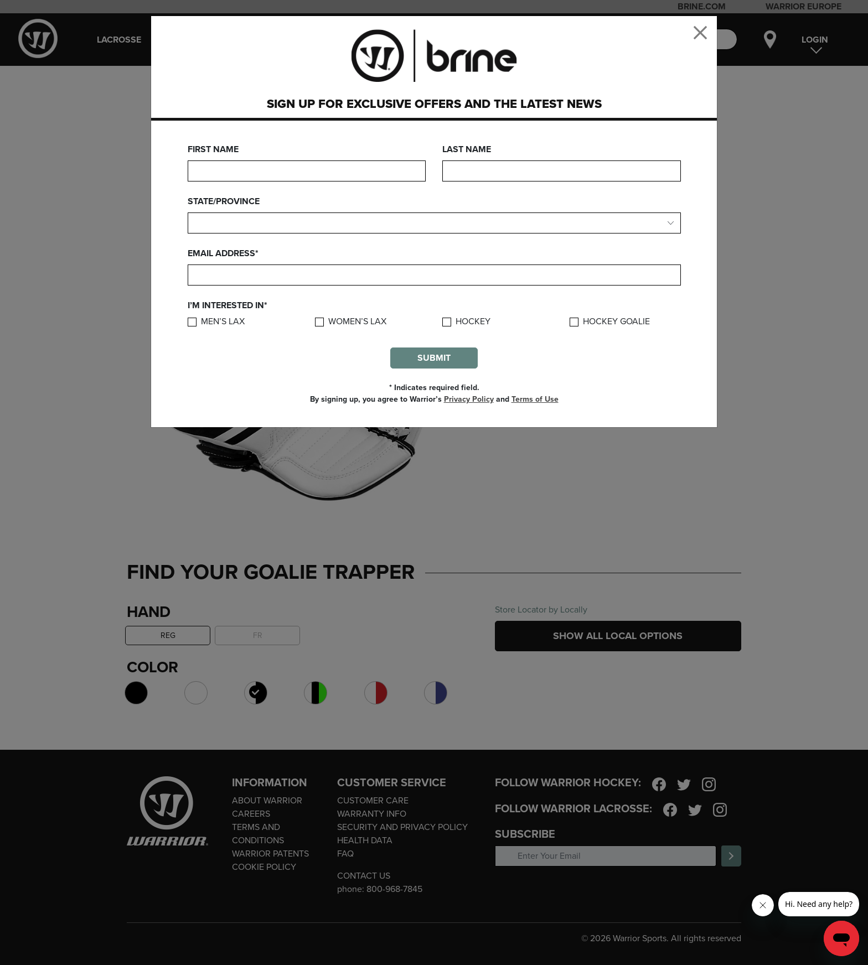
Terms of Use (535, 399)
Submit (434, 358)
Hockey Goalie (616, 322)
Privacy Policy (469, 399)
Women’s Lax (357, 322)
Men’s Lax (223, 322)
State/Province (224, 201)
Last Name (466, 149)
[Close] (700, 33)
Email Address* (223, 253)
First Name (213, 149)
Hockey (473, 322)
